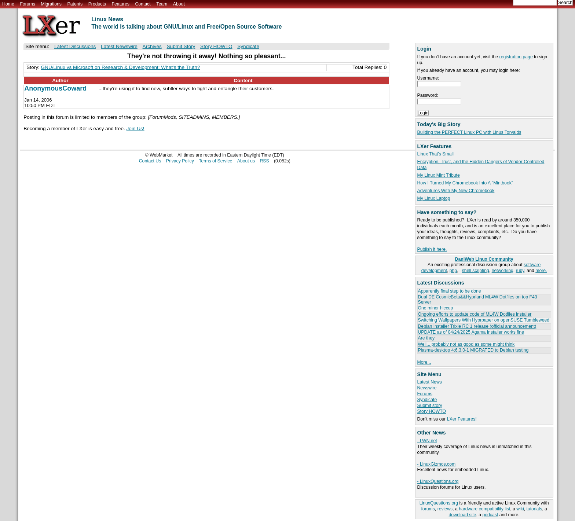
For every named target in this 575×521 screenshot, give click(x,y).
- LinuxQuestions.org (438, 481)
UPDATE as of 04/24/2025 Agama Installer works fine (471, 332)
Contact (142, 4)
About (179, 4)
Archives (152, 46)
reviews (445, 508)
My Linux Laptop (433, 198)
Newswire (427, 387)
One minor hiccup (435, 308)
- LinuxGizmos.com (436, 464)
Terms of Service (215, 161)
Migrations (51, 4)
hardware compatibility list (484, 508)
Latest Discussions (75, 46)
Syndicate (427, 399)
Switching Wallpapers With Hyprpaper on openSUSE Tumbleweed (484, 320)
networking (502, 270)
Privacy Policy (180, 161)
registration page (516, 56)
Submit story (429, 405)
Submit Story (181, 46)
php (453, 270)
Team (161, 4)
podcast (490, 514)
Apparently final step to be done (449, 291)
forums (428, 508)
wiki (520, 508)
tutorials (534, 508)
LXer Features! (462, 419)
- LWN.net (427, 440)
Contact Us (150, 161)
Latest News (429, 382)
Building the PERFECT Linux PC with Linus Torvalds (469, 132)
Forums (27, 4)
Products (97, 4)
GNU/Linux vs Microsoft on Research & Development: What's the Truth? (120, 67)
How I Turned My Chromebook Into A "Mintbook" (465, 183)
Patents (75, 4)
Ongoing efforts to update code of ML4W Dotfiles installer (475, 314)
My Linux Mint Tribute (438, 175)
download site (462, 514)
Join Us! (135, 128)
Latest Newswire (119, 46)
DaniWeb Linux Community (484, 259)
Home (8, 4)
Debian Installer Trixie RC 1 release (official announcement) (477, 326)
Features (120, 4)
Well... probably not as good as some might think (466, 344)
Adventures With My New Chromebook (456, 190)
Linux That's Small (435, 154)
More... (424, 362)
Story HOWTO (431, 411)
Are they (426, 338)
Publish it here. (432, 249)
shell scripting (475, 270)
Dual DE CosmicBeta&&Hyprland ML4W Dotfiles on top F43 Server (477, 299)
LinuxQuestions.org (439, 503)
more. (541, 270)
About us (246, 161)
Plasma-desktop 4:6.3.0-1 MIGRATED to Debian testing (473, 350)
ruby (520, 270)
